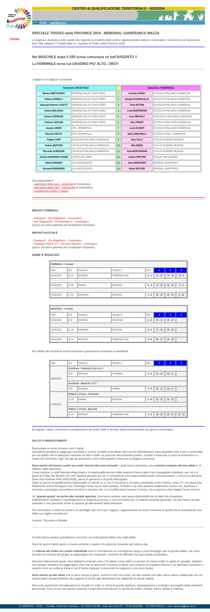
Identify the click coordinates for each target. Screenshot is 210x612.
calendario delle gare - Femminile (54, 187)
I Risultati (14, 39)
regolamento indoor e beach (51, 190)
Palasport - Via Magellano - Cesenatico (58, 218)
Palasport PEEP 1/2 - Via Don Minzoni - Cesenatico (65, 243)
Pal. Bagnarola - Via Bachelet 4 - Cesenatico (61, 221)
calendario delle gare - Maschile (53, 184)
